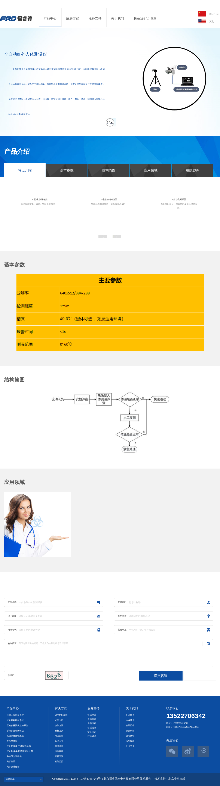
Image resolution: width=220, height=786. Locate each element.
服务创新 (130, 730)
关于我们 (117, 18)
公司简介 (130, 715)
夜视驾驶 (59, 756)
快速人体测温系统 (15, 715)
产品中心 (50, 18)
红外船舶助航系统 (15, 720)
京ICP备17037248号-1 (90, 778)
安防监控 (59, 761)
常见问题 (92, 732)
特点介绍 (25, 170)
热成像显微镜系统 (15, 736)
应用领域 (151, 170)
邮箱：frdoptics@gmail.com (182, 727)
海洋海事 (59, 746)
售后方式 (92, 719)
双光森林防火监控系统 (17, 725)
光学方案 (59, 720)
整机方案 (59, 730)
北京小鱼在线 (176, 778)
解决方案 (72, 18)
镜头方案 (59, 725)
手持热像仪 (12, 741)
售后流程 (92, 723)
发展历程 (130, 725)
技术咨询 (92, 736)
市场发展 (130, 741)
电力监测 (59, 736)
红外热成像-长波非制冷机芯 (20, 751)
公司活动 (130, 736)
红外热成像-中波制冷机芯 (19, 746)
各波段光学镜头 (14, 756)
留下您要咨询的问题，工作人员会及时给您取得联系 (110, 653)
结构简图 (109, 170)
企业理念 (130, 720)
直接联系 (200, 676)
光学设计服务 (13, 766)
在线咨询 (192, 170)
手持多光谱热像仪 (15, 730)
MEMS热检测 (61, 715)
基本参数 (67, 170)
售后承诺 (92, 715)
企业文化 (130, 746)
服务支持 (95, 18)
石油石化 (59, 741)
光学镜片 (11, 761)
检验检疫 (59, 751)
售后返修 (92, 727)
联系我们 (140, 18)
